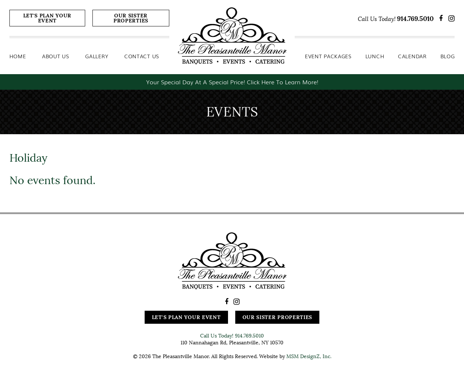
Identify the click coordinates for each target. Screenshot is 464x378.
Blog (447, 56)
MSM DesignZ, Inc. (308, 356)
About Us (55, 56)
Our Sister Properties (130, 18)
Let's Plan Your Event (47, 18)
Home (17, 56)
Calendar (412, 56)
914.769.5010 (415, 18)
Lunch (375, 56)
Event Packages (328, 56)
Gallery (96, 56)
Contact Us (141, 56)
